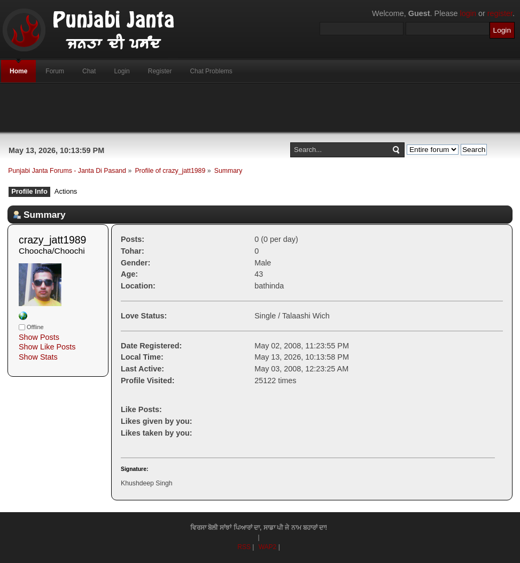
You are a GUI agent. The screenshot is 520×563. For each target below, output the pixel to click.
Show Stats (38, 357)
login (468, 13)
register (500, 13)
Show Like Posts (47, 347)
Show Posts (39, 337)
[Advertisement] (260, 107)
